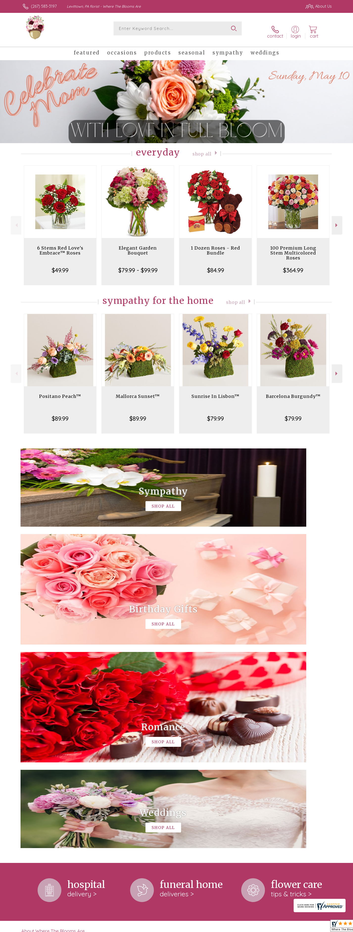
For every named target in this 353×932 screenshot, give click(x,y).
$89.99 (60, 413)
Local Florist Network (288, 927)
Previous (16, 220)
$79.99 (215, 413)
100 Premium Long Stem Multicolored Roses (293, 247)
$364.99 (293, 264)
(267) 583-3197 (44, 6)
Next (337, 220)
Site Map (318, 927)
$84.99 (215, 264)
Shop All (201, 148)
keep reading (157, 732)
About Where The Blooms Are (53, 722)
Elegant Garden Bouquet (138, 245)
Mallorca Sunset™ (138, 391)
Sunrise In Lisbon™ (215, 391)
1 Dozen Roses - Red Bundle (215, 245)
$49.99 (60, 264)
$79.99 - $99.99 (138, 264)
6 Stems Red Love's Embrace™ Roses (60, 245)
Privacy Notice (252, 927)
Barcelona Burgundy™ (293, 391)
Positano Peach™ (60, 391)
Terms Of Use (223, 927)
